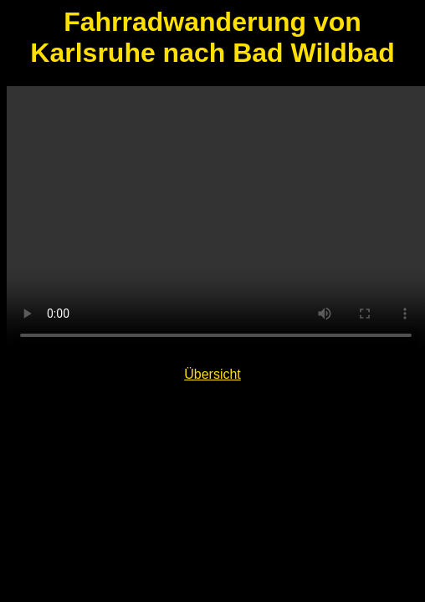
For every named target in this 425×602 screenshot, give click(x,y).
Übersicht (212, 374)
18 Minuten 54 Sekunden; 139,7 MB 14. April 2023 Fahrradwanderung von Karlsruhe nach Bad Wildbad (216, 220)
